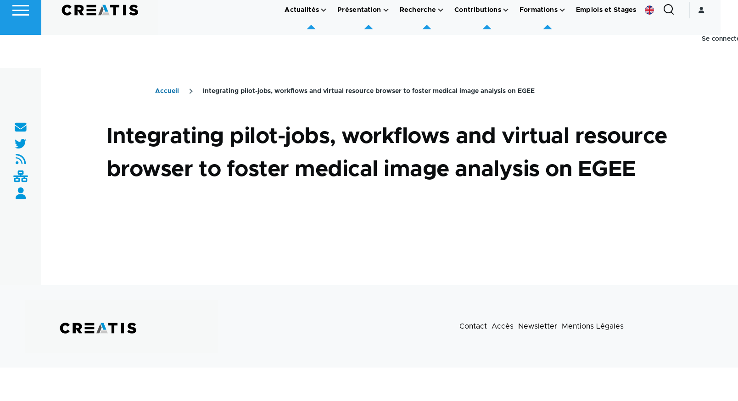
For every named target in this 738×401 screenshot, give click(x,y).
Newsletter (537, 326)
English (666, 43)
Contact (473, 326)
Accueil (167, 91)
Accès (503, 326)
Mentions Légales (593, 326)
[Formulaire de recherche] (686, 43)
